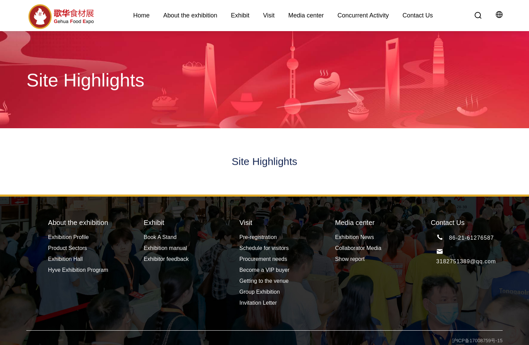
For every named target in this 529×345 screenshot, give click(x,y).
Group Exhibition (260, 292)
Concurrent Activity (363, 15)
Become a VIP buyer (264, 270)
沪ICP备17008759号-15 (477, 340)
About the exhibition (190, 15)
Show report (350, 259)
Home (141, 15)
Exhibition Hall (65, 259)
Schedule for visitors (264, 248)
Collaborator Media (358, 248)
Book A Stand (160, 237)
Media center (306, 15)
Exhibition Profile (68, 237)
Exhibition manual (165, 248)
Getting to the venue (264, 281)
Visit (269, 15)
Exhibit (240, 15)
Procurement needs (263, 259)
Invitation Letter (258, 303)
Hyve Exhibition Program (78, 270)
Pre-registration (258, 237)
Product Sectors (67, 248)
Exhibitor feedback (166, 259)
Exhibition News (354, 237)
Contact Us (418, 15)
